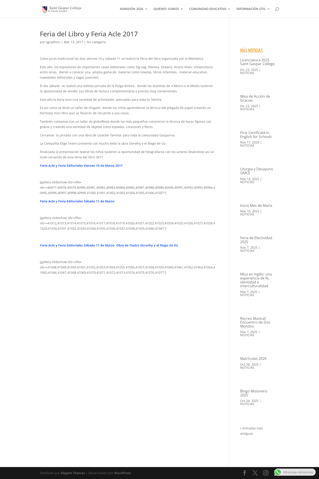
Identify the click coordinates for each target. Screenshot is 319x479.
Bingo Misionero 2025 (253, 393)
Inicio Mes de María (256, 205)
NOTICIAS (247, 73)
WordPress (122, 473)
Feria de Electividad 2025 (256, 239)
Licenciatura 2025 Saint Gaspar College (257, 62)
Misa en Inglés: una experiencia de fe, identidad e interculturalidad (256, 280)
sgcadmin (53, 42)
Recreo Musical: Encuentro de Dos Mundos (255, 322)
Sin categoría (96, 42)
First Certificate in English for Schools (256, 134)
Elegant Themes (73, 473)
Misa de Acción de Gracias (255, 98)
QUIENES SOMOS (166, 9)
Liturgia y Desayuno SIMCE (256, 171)
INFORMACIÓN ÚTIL (251, 9)
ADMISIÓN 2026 (131, 9)
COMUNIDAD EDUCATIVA (207, 9)
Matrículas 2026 (253, 358)
